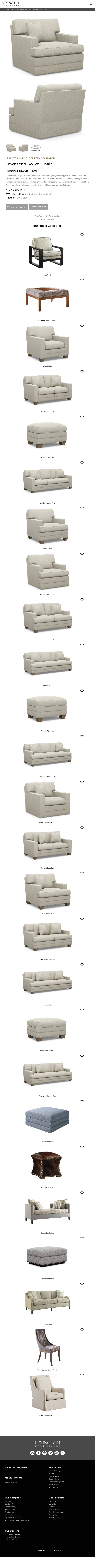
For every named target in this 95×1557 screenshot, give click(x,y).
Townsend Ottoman (47, 1050)
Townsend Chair (47, 913)
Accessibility (54, 1517)
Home (7, 9)
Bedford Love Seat (47, 868)
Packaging (53, 1514)
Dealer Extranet (11, 1539)
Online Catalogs (55, 1470)
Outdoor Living (54, 1506)
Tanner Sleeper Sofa (47, 776)
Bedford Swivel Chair (47, 822)
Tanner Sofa (47, 685)
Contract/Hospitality (57, 1481)
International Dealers (13, 1536)
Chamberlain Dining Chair (47, 1369)
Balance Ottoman (47, 1278)
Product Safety (10, 1511)
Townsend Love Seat (47, 959)
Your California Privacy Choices (17, 1520)
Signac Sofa (47, 1324)
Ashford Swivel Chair (47, 1415)
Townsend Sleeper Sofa (47, 1096)
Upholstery (53, 1503)
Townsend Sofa (47, 1004)
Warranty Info (54, 1509)
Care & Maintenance (56, 1511)
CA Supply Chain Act (13, 1517)
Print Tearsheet (41, 216)
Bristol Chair (47, 366)
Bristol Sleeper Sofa (47, 503)
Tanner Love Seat (47, 640)
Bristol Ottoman (47, 457)
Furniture (52, 1500)
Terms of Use (10, 1509)
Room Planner (54, 1484)
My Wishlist (53, 1486)
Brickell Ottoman (47, 1141)
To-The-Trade (54, 1476)
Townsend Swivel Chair (38, 9)
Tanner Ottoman (47, 731)
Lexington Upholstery (19, 9)
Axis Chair (48, 275)
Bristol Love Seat (47, 412)
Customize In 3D (38, 207)
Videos (51, 1473)
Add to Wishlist (17, 207)
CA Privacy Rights (12, 1514)
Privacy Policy (10, 1506)
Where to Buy (54, 216)
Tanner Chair (47, 548)
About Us (8, 1500)
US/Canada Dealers (12, 1534)
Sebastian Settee (47, 1233)
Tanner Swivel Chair (47, 594)
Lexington (48, 158)
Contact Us (9, 1503)
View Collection (47, 219)
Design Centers (54, 1478)
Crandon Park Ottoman (47, 320)
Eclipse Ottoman (47, 1187)
